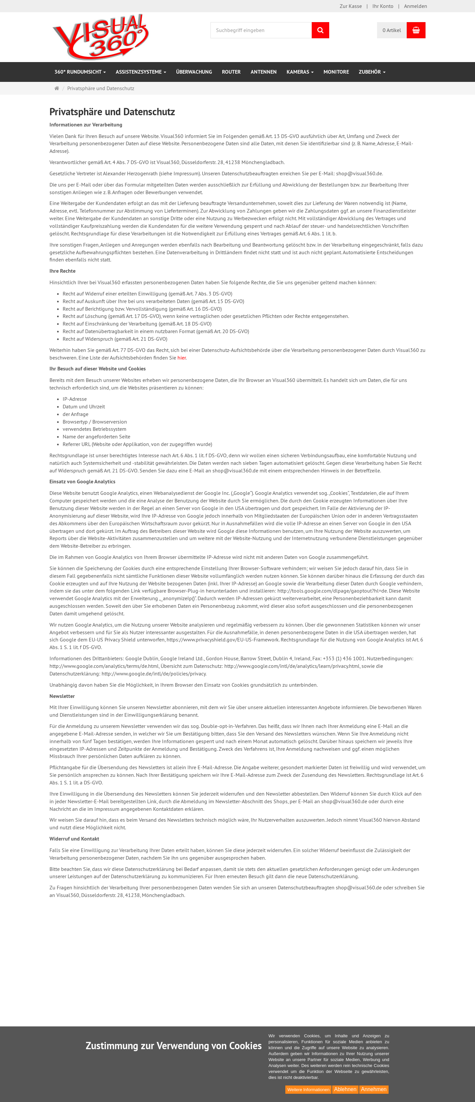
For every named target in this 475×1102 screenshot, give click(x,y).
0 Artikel (392, 30)
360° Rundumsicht (80, 71)
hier (181, 357)
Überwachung (194, 71)
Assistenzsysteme (141, 71)
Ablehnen (345, 1089)
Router (231, 71)
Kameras (300, 71)
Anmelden (415, 6)
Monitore (336, 71)
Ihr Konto (383, 6)
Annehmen (374, 1089)
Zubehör (372, 71)
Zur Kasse (351, 6)
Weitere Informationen (308, 1089)
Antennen (264, 71)
